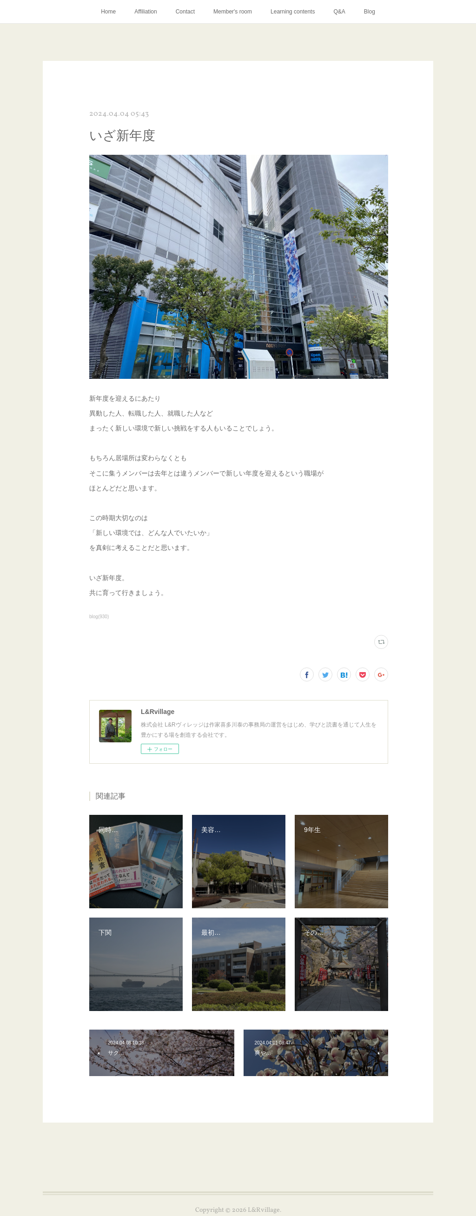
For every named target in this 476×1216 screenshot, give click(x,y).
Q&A (339, 11)
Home (108, 11)
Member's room (232, 11)
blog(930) (99, 616)
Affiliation (145, 11)
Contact (185, 11)
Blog (369, 11)
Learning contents (293, 11)
